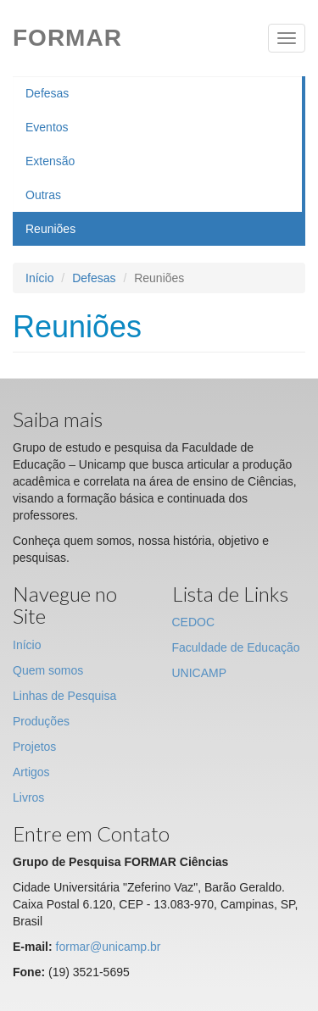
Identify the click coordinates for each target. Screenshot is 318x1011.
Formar (67, 38)
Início (39, 278)
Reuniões (50, 229)
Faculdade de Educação (236, 647)
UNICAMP (199, 673)
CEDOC (193, 622)
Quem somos (48, 670)
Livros (28, 797)
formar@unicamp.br (108, 946)
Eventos (47, 127)
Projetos (34, 746)
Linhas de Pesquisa (64, 696)
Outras (43, 195)
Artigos (31, 772)
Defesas (47, 93)
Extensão (50, 161)
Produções (41, 721)
